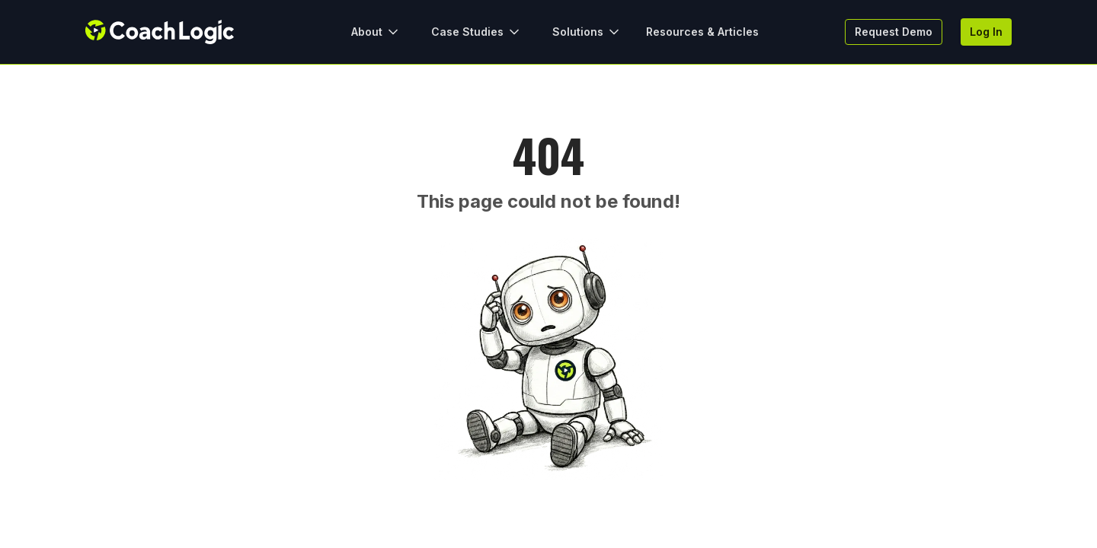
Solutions (587, 32)
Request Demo (893, 31)
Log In (986, 31)
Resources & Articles (702, 31)
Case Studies (476, 32)
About (376, 32)
